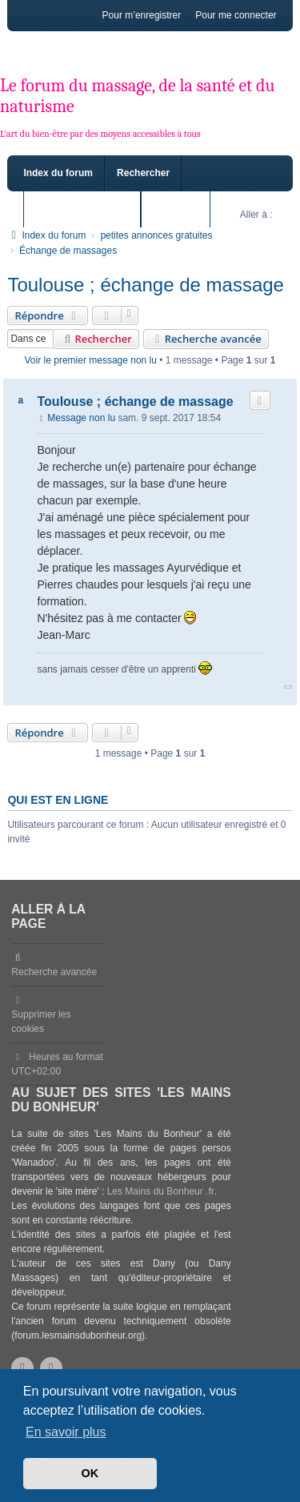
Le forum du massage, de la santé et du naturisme (137, 96)
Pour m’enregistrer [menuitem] (142, 15)
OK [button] (90, 1473)
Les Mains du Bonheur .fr (160, 1191)
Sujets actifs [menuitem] (181, 209)
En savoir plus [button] (66, 1432)
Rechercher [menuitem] (143, 173)
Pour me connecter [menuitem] (235, 15)
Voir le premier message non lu (91, 360)
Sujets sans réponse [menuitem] (82, 209)
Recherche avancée (206, 338)
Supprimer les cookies (40, 1021)
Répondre (47, 315)
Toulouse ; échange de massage (145, 284)
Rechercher (95, 338)
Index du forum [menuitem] (58, 173)
